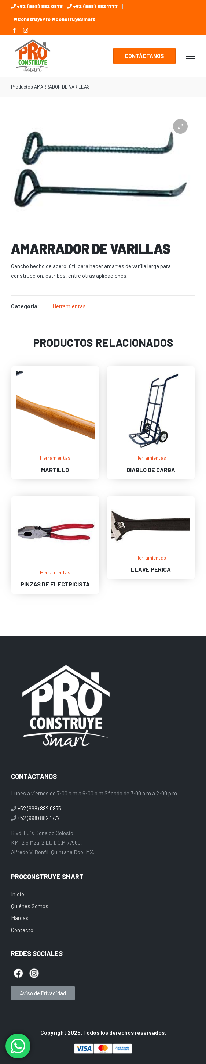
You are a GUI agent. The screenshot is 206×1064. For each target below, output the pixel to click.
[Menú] (190, 56)
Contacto (22, 930)
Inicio (17, 894)
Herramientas (69, 306)
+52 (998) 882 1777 (95, 6)
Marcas (20, 917)
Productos (22, 87)
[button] (144, 56)
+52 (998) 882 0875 (40, 6)
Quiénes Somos (29, 906)
